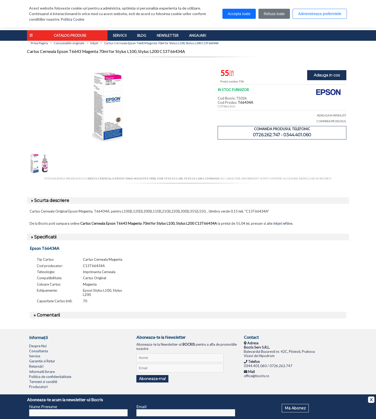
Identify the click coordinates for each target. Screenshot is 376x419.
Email (141, 406)
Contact (251, 337)
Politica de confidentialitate (50, 377)
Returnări (36, 366)
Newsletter (167, 35)
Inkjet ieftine (282, 223)
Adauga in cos (327, 75)
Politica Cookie (72, 19)
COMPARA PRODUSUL (331, 121)
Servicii (120, 35)
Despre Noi (38, 346)
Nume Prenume (43, 406)
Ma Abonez (295, 408)
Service (34, 356)
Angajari (197, 35)
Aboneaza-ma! (152, 378)
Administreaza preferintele (319, 14)
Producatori (38, 387)
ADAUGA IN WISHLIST (331, 115)
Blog (141, 35)
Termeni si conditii (43, 382)
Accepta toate (239, 14)
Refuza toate (274, 14)
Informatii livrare (42, 372)
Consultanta (38, 351)
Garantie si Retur (42, 361)
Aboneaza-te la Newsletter (161, 337)
